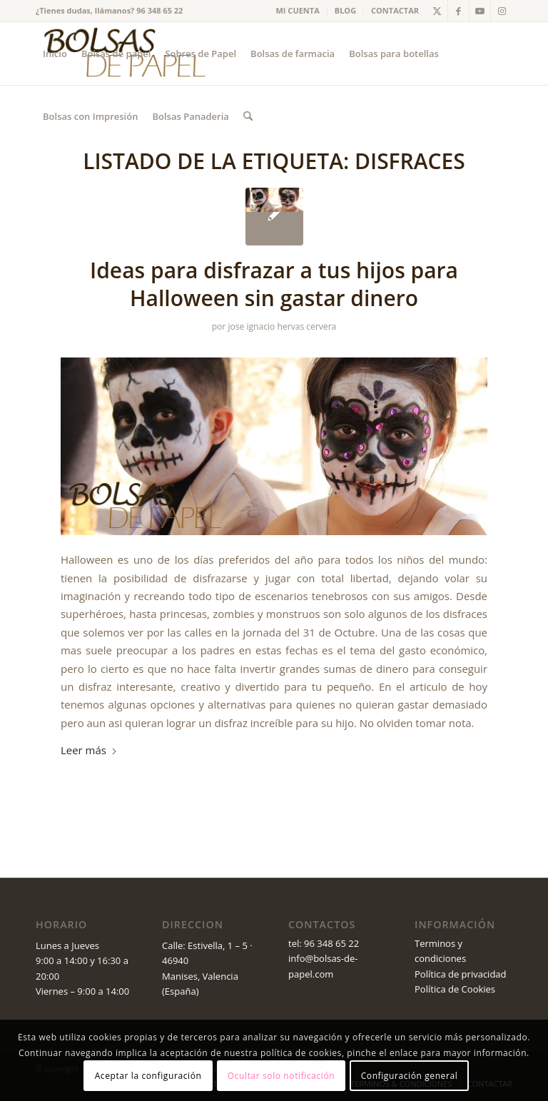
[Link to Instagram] (501, 10)
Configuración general (409, 1076)
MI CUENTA (298, 10)
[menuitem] (298, 10)
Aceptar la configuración (148, 1076)
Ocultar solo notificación (281, 1076)
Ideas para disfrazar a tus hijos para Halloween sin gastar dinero (274, 284)
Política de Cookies (455, 989)
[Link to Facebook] (458, 10)
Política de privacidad (460, 974)
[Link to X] (437, 10)
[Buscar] (248, 116)
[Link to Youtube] (480, 10)
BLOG (345, 10)
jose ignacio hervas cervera (282, 326)
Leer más (89, 750)
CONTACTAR (395, 10)
